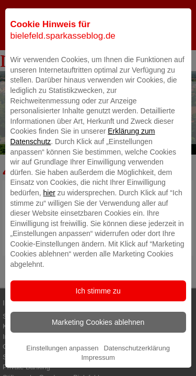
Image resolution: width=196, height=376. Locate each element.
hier (49, 210)
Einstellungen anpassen (62, 366)
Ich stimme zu (97, 308)
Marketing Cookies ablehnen (98, 340)
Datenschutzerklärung (136, 366)
